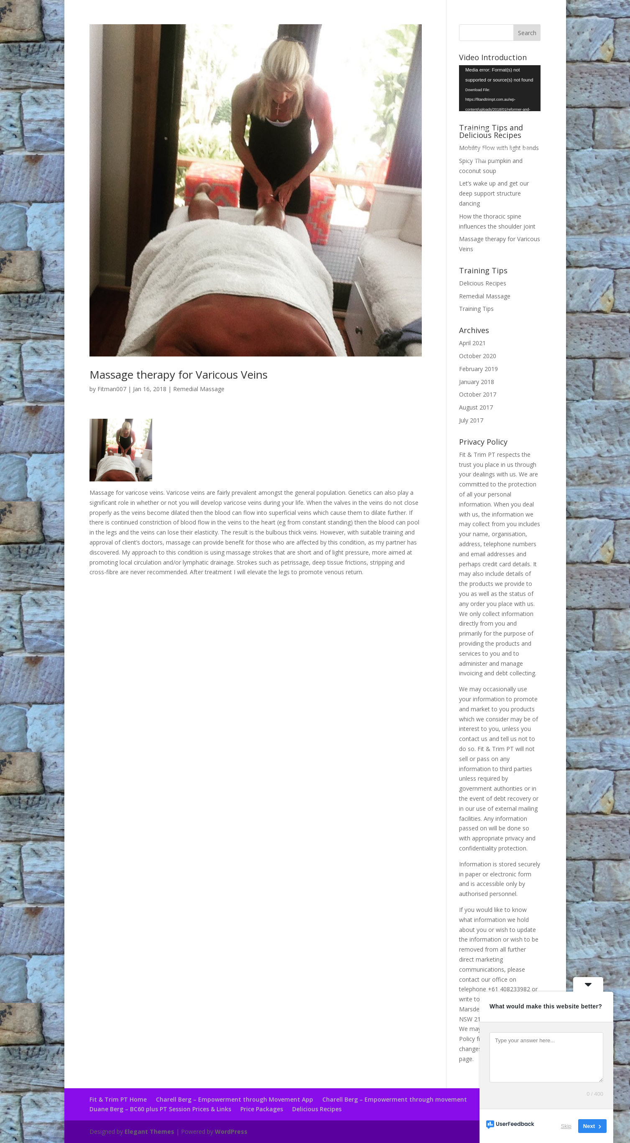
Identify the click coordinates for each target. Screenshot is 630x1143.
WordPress (231, 1131)
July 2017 (471, 420)
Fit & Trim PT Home (118, 1099)
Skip (566, 1126)
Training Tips (476, 309)
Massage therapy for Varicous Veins (178, 374)
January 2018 (476, 382)
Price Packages (261, 1109)
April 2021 (472, 343)
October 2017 (477, 394)
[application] (500, 88)
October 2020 (477, 356)
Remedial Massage (198, 389)
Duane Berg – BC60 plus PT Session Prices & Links (160, 1109)
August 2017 (476, 407)
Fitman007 (111, 389)
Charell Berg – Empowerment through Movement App (234, 1099)
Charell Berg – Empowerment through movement (394, 1099)
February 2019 (478, 369)
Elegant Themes (149, 1131)
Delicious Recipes (482, 283)
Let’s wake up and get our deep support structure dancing (494, 193)
